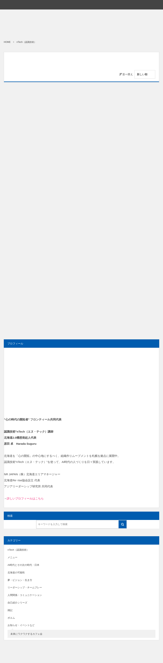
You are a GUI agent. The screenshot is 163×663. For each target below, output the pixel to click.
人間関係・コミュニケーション (25, 595)
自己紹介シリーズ (17, 602)
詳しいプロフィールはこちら (25, 498)
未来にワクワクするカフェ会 (26, 633)
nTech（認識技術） (18, 549)
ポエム (11, 617)
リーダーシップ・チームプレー (25, 587)
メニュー (12, 557)
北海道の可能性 (16, 572)
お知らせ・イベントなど (21, 625)
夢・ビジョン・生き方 (20, 580)
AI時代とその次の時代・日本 (23, 565)
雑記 (10, 610)
